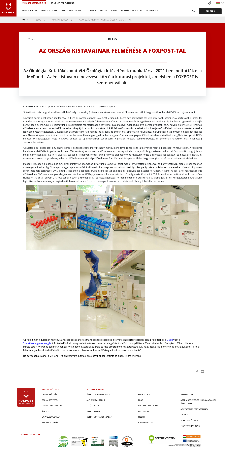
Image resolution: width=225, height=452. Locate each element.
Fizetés (142, 417)
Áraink (114, 10)
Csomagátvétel (49, 10)
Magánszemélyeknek (34, 3)
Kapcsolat (143, 411)
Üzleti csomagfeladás (98, 394)
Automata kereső (96, 400)
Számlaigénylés (50, 422)
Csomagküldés (29, 10)
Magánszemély (60, 19)
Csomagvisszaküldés (72, 10)
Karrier (184, 414)
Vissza (31, 39)
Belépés (210, 11)
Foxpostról (144, 394)
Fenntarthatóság (190, 426)
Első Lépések (93, 405)
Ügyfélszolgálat (130, 10)
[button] (218, 3)
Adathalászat (145, 422)
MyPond (136, 355)
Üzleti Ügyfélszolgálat (99, 417)
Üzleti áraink (93, 411)
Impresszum (187, 394)
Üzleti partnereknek (63, 3)
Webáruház (152, 10)
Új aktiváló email (189, 420)
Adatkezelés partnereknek (194, 409)
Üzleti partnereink (148, 405)
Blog (38, 19)
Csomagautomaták (97, 10)
